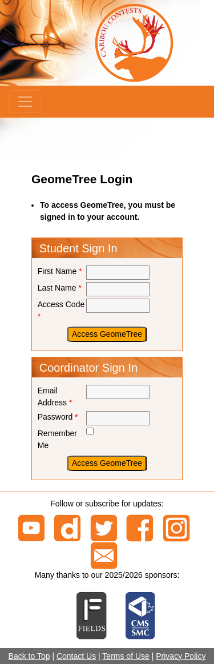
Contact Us (76, 656)
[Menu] (25, 101)
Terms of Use (125, 656)
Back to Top (29, 656)
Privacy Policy (180, 656)
